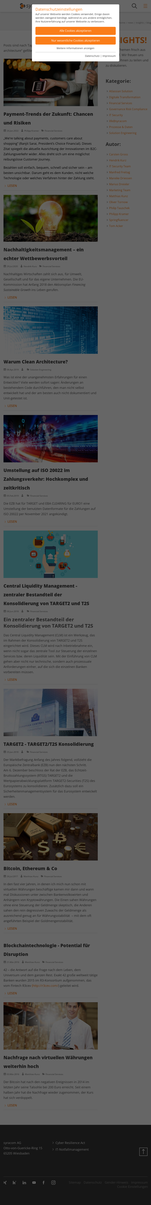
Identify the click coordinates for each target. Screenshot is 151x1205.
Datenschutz (92, 56)
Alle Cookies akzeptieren (75, 31)
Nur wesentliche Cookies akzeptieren (75, 40)
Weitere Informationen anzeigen (75, 48)
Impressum (109, 56)
